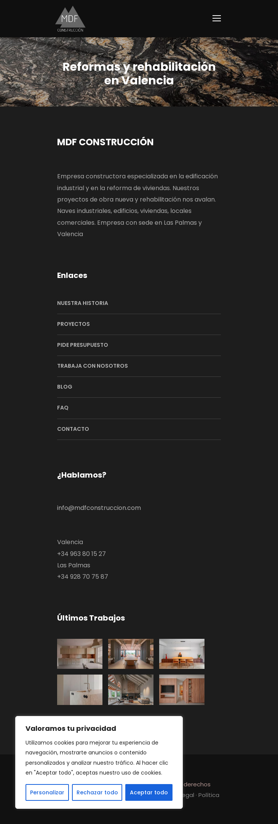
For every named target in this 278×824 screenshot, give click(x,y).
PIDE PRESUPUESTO (82, 345)
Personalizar (47, 792)
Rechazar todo (97, 792)
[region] (99, 762)
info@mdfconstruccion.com (99, 507)
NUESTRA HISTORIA (82, 303)
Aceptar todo (149, 792)
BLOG (64, 387)
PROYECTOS (73, 324)
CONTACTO (73, 429)
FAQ (63, 407)
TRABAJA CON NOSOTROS (92, 366)
